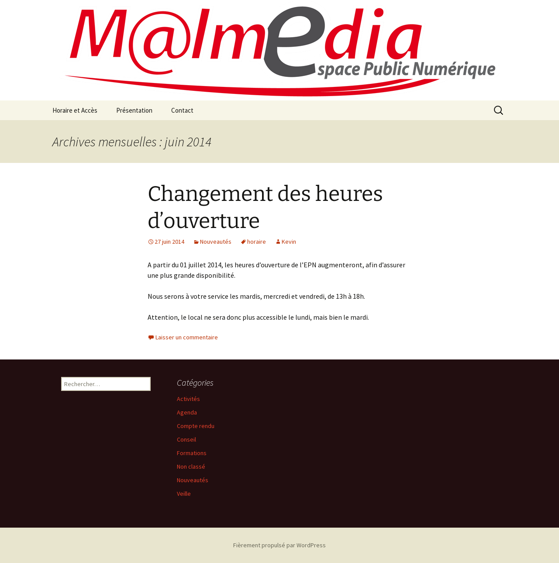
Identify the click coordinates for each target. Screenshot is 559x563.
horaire (256, 241)
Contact (182, 110)
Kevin (289, 241)
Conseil (186, 439)
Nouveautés (215, 241)
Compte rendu (195, 426)
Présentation (134, 110)
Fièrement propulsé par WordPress (279, 545)
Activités (188, 399)
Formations (192, 453)
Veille (184, 493)
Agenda (187, 412)
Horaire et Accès (74, 110)
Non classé (191, 466)
